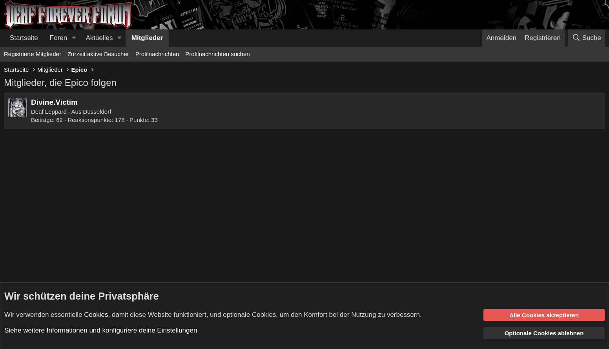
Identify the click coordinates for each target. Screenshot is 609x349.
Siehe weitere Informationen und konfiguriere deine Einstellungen (100, 330)
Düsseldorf (97, 111)
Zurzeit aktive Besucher (98, 54)
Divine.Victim (54, 102)
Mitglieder (147, 38)
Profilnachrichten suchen (217, 54)
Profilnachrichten (157, 54)
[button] (74, 38)
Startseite (24, 38)
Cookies (96, 314)
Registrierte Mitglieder (32, 54)
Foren (58, 38)
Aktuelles (99, 38)
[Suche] (586, 38)
